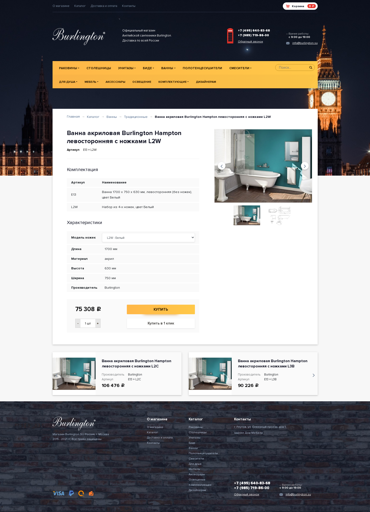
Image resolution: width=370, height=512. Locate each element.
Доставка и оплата (104, 6)
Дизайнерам (206, 82)
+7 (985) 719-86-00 (253, 35)
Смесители (239, 68)
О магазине (61, 6)
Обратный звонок (250, 41)
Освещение (141, 82)
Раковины (68, 68)
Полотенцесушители (202, 68)
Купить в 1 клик (161, 323)
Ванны (167, 68)
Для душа (67, 82)
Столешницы (98, 68)
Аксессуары (115, 82)
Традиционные (136, 117)
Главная (73, 117)
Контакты (128, 6)
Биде (147, 68)
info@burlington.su (305, 43)
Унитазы (126, 68)
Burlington (112, 288)
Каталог (80, 6)
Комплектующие (172, 82)
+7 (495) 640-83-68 (254, 30)
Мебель (90, 82)
